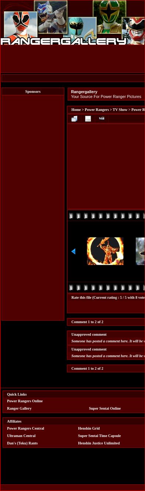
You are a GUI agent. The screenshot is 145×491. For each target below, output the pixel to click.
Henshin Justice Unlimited (99, 443)
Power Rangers (97, 110)
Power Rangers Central (25, 428)
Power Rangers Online (25, 401)
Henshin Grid (89, 428)
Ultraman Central (21, 436)
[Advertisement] (33, 208)
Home (76, 110)
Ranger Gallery (19, 408)
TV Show (120, 110)
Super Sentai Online (105, 408)
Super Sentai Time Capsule (99, 436)
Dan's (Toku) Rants (22, 443)
